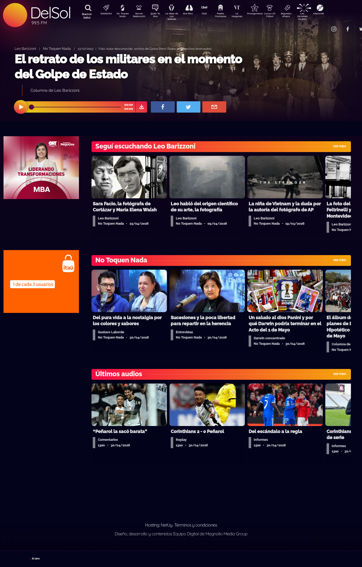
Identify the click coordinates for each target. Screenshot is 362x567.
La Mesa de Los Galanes (175, 16)
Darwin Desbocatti (139, 15)
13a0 (209, 14)
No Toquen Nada (122, 15)
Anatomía (333, 14)
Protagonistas (262, 14)
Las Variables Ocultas (315, 16)
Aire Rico (192, 14)
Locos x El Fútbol (280, 15)
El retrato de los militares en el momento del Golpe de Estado (128, 66)
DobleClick (104, 14)
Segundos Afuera (297, 15)
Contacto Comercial (323, 25)
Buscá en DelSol (87, 15)
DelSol (50, 13)
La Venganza (245, 15)
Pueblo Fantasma (227, 15)
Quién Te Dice (157, 15)
